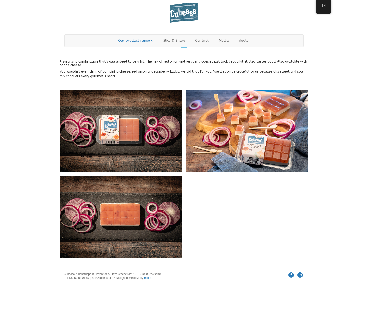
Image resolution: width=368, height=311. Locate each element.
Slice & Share (174, 40)
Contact (202, 40)
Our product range (134, 40)
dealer (244, 40)
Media (224, 40)
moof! (147, 278)
